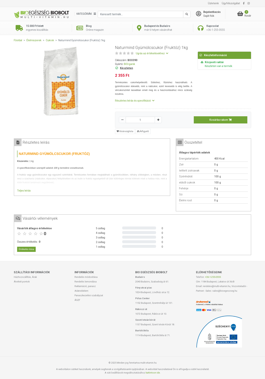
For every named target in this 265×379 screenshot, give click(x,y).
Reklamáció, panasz (85, 286)
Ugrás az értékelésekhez (152, 53)
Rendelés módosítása (86, 277)
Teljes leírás (24, 190)
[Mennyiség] (140, 120)
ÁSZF (77, 300)
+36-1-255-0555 (213, 277)
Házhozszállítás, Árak (25, 277)
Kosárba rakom (220, 119)
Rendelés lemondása (86, 281)
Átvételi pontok (22, 281)
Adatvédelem (81, 290)
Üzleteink (213, 3)
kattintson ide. (153, 372)
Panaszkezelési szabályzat (89, 295)
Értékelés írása (26, 249)
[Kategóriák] (86, 14)
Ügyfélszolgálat (231, 3)
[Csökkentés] (122, 120)
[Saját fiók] (210, 14)
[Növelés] (158, 120)
